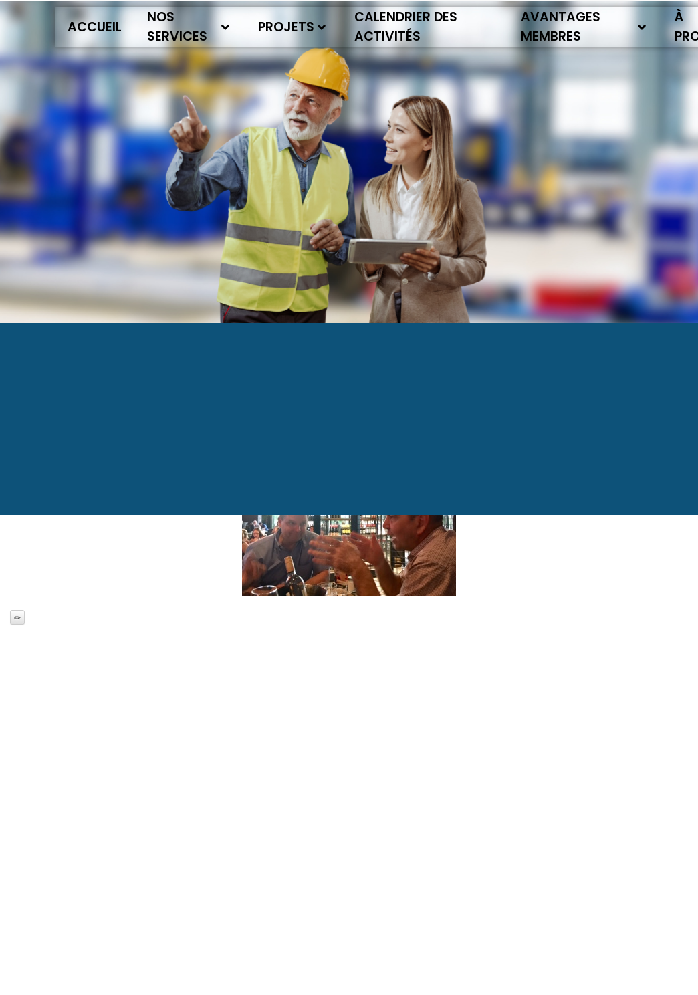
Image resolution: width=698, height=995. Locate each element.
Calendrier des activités (405, 27)
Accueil (95, 27)
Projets (292, 27)
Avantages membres (584, 27)
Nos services (188, 27)
